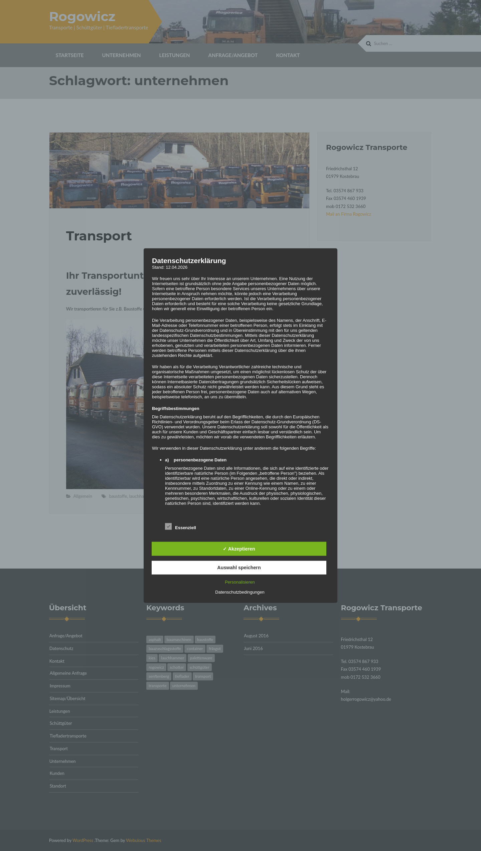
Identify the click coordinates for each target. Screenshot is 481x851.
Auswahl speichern (239, 567)
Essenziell (180, 526)
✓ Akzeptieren (239, 549)
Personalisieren (240, 582)
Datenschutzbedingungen (239, 592)
